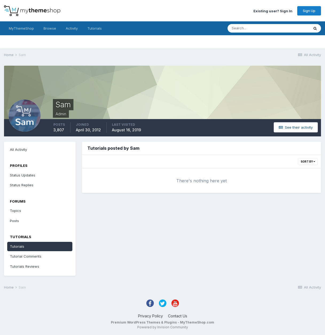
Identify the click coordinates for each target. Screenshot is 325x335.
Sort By (308, 161)
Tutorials (94, 28)
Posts (14, 221)
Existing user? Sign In (272, 11)
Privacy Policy (150, 316)
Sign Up (309, 11)
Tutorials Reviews (24, 266)
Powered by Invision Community (162, 327)
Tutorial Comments (25, 256)
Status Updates (22, 175)
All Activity (18, 149)
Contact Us (177, 316)
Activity (72, 28)
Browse (50, 28)
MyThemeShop (21, 28)
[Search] (251, 28)
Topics (15, 210)
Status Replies (21, 185)
